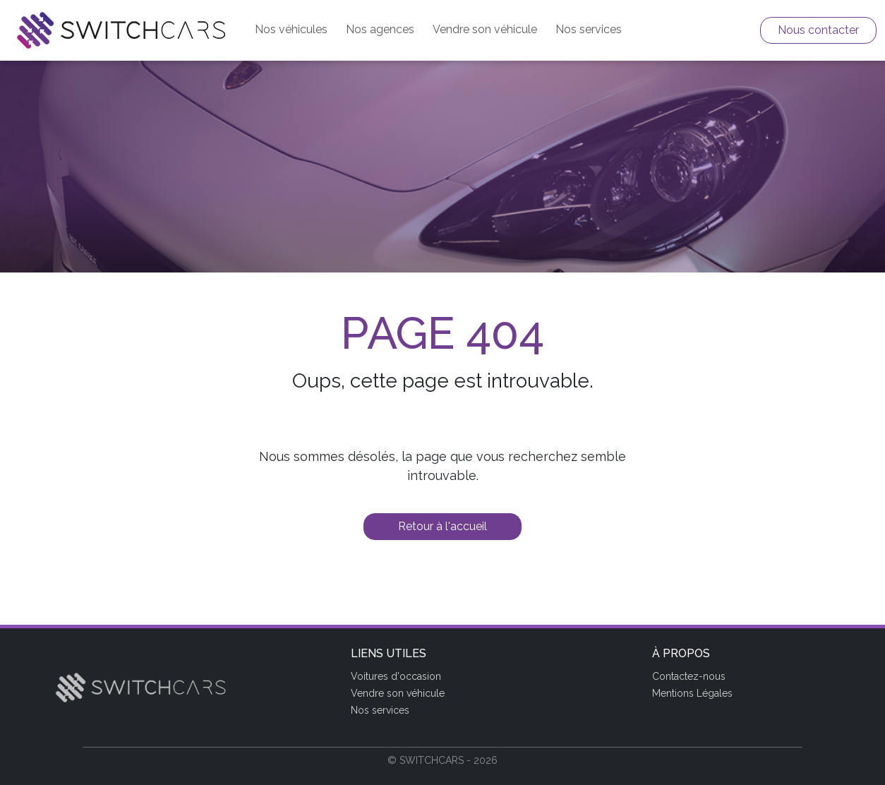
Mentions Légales (692, 693)
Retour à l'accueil (442, 526)
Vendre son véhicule (485, 29)
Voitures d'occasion (396, 676)
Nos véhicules (291, 29)
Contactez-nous (689, 676)
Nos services (588, 29)
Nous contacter (818, 30)
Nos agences (380, 29)
